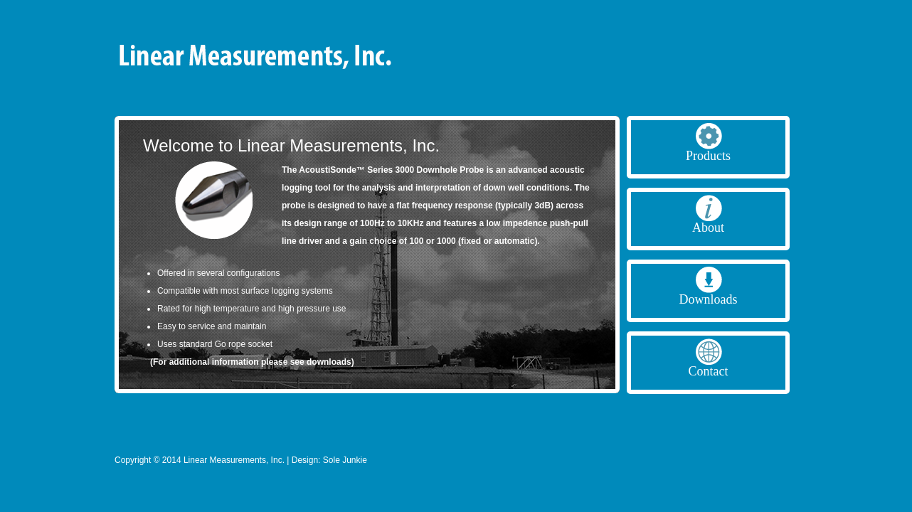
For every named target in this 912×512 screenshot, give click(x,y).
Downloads (708, 299)
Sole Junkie (345, 460)
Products (708, 156)
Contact (708, 371)
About (708, 227)
